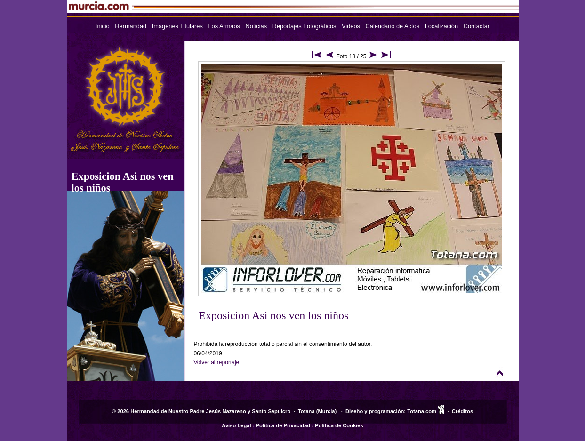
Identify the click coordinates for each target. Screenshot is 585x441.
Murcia (326, 411)
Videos (351, 26)
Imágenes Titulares (177, 26)
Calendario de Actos (393, 26)
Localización (441, 26)
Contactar (476, 26)
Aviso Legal (236, 425)
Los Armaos (224, 26)
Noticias (256, 26)
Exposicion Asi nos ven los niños (273, 315)
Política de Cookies (339, 425)
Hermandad (130, 26)
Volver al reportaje (217, 362)
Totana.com (421, 411)
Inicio (103, 26)
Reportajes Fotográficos (304, 26)
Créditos (462, 411)
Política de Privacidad (283, 425)
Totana (306, 411)
